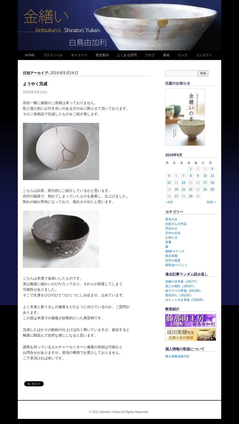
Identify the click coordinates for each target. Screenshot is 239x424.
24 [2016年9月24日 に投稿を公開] (205, 189)
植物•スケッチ (175, 251)
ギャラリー (79, 55)
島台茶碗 (171, 256)
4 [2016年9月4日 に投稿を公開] (212, 169)
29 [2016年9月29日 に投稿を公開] (190, 196)
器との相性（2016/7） (180, 286)
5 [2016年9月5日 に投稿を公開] (169, 176)
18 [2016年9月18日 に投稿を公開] (212, 182)
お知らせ (171, 237)
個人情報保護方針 (177, 356)
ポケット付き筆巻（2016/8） (185, 300)
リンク (183, 55)
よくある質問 (127, 55)
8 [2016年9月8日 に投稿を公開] (191, 176)
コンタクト (204, 55)
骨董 (168, 242)
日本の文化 (173, 233)
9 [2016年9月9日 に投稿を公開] (198, 176)
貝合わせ (171, 228)
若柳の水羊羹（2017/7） (182, 281)
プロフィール (53, 55)
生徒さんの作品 (176, 224)
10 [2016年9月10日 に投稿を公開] (205, 176)
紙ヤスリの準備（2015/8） (183, 291)
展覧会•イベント (176, 265)
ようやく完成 (35, 84)
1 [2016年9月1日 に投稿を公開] (191, 169)
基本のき (171, 219)
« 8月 (169, 202)
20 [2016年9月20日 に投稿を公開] (176, 189)
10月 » (211, 202)
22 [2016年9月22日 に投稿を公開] (190, 189)
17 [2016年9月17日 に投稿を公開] (205, 182)
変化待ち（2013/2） (179, 295)
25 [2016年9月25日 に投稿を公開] (212, 189)
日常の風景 (173, 260)
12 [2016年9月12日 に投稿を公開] (169, 182)
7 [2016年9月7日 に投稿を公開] (183, 176)
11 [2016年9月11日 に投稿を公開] (212, 176)
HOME (30, 55)
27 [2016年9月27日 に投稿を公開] (176, 196)
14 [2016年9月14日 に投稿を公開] (183, 182)
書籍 (166, 55)
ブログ (150, 55)
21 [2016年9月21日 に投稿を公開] (183, 189)
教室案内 (102, 55)
